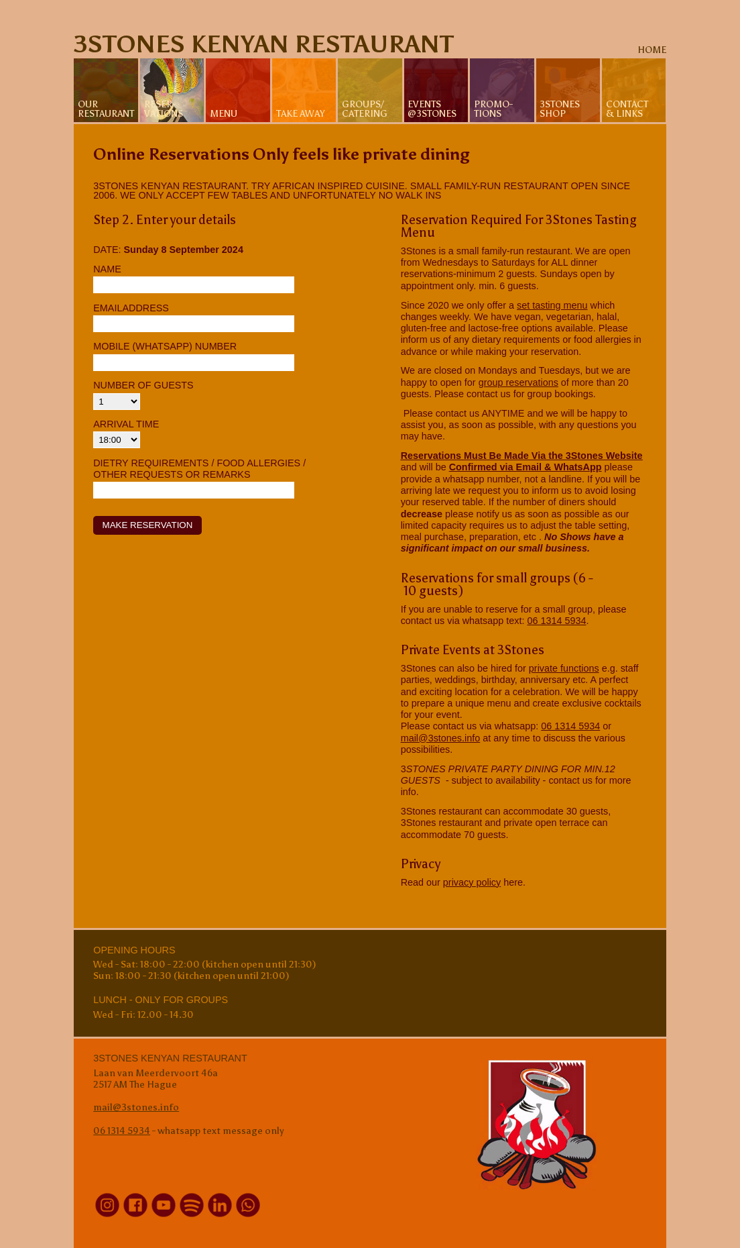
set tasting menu (552, 305)
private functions (564, 668)
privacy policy (472, 882)
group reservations (518, 382)
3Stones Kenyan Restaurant (264, 44)
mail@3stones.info (441, 738)
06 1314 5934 (556, 620)
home (651, 50)
